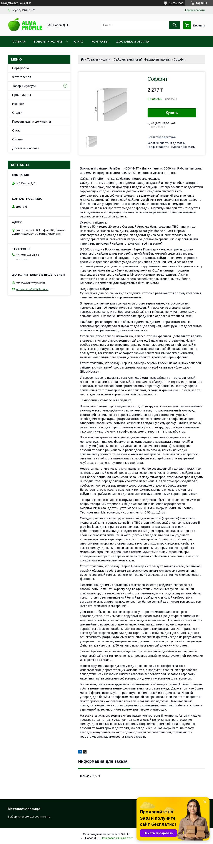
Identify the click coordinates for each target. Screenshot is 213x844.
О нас (79, 41)
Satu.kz (125, 834)
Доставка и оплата (132, 41)
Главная (19, 41)
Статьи (17, 112)
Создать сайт (9, 3)
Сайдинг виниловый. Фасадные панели (142, 59)
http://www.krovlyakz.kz (30, 283)
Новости (18, 103)
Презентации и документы (31, 121)
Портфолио (20, 68)
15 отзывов (176, 3)
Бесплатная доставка (162, 137)
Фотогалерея (21, 77)
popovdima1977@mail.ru (32, 289)
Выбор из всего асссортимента (29, 816)
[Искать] (174, 25)
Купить (172, 113)
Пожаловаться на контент (117, 838)
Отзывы (17, 139)
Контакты (100, 41)
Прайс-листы (21, 95)
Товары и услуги (47, 41)
